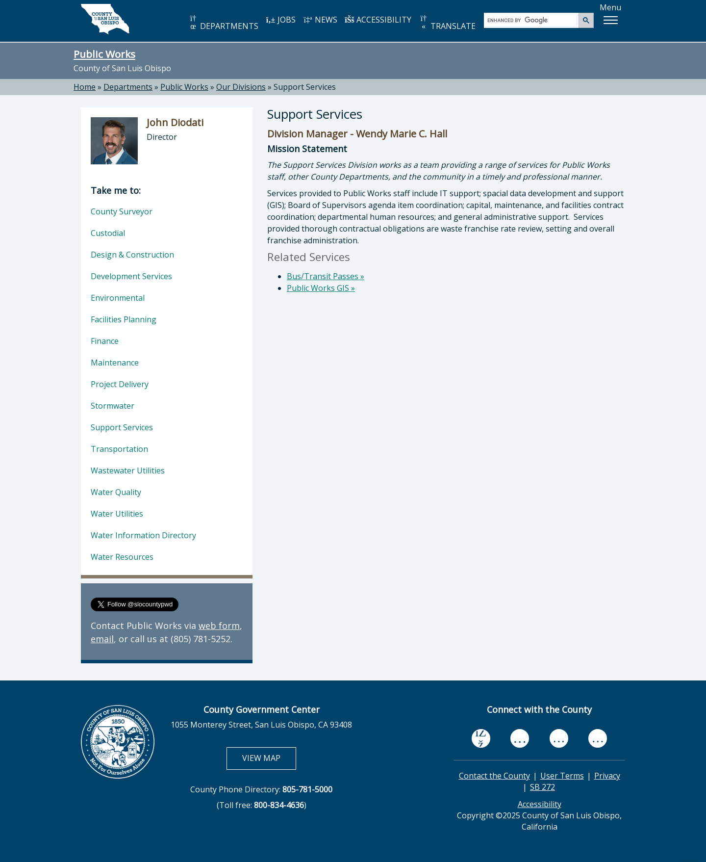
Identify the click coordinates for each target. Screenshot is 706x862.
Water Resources (122, 556)
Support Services (122, 427)
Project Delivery (120, 384)
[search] (531, 20)
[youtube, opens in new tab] (520, 738)
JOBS (281, 20)
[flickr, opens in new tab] (559, 738)
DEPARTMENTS (223, 23)
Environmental (118, 297)
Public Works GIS (321, 288)
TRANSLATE (447, 23)
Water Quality (116, 492)
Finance (105, 341)
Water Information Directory (143, 535)
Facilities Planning (123, 319)
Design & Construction (132, 254)
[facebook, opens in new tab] (481, 739)
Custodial (108, 233)
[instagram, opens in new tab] (597, 738)
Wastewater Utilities (128, 470)
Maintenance (115, 362)
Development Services (131, 276)
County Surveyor (121, 211)
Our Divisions (241, 86)
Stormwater (112, 405)
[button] (610, 20)
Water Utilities (117, 513)
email (102, 639)
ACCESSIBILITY (378, 20)
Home (85, 86)
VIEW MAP (269, 757)
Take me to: (116, 190)
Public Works (104, 54)
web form (219, 625)
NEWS (320, 20)
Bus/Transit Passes (325, 276)
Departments (127, 86)
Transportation (119, 449)
